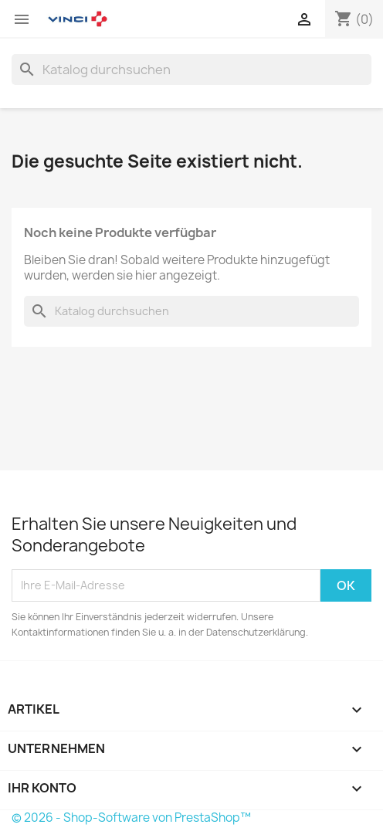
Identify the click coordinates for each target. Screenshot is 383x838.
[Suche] (191, 69)
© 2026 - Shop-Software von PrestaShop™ (131, 817)
